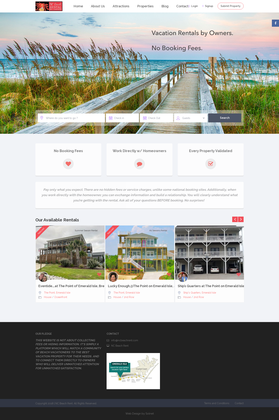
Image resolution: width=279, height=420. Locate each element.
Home (78, 6)
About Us (98, 6)
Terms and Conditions (216, 403)
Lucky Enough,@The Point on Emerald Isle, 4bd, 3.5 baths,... (140, 286)
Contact (182, 6)
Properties (145, 6)
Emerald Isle (63, 292)
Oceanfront (60, 297)
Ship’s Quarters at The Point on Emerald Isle (209, 286)
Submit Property (231, 6)
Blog (165, 6)
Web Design (133, 413)
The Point (49, 292)
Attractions (121, 6)
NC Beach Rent (119, 345)
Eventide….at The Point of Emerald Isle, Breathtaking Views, (70, 286)
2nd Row (129, 297)
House (47, 297)
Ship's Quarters (192, 292)
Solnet (150, 413)
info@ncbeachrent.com (124, 340)
